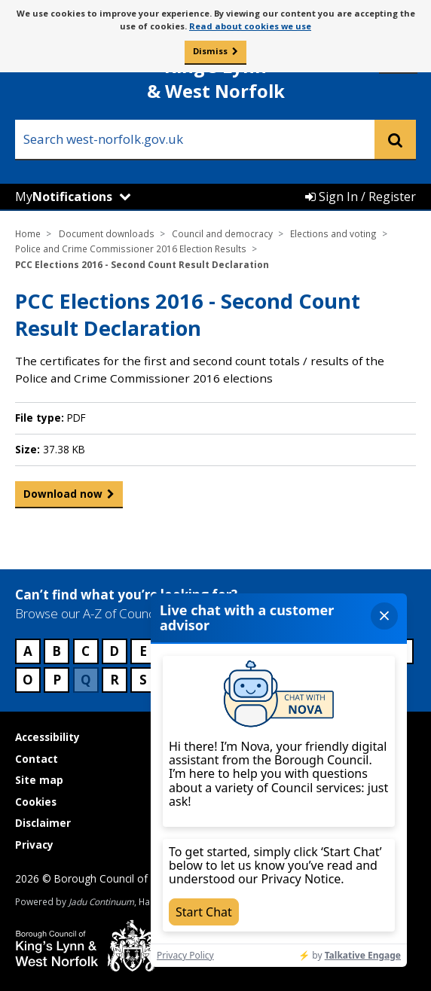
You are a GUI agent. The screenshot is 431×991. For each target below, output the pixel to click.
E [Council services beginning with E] (143, 651)
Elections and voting (333, 233)
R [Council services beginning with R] (114, 679)
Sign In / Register (360, 196)
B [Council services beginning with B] (56, 651)
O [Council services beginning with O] (28, 679)
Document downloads (106, 233)
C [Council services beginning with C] (85, 651)
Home (28, 233)
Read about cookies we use (250, 26)
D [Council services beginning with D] (114, 651)
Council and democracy (222, 233)
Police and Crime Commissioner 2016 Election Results (130, 248)
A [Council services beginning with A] (27, 651)
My (63, 196)
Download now (62, 497)
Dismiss (210, 50)
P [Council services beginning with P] (57, 679)
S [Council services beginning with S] (143, 679)
